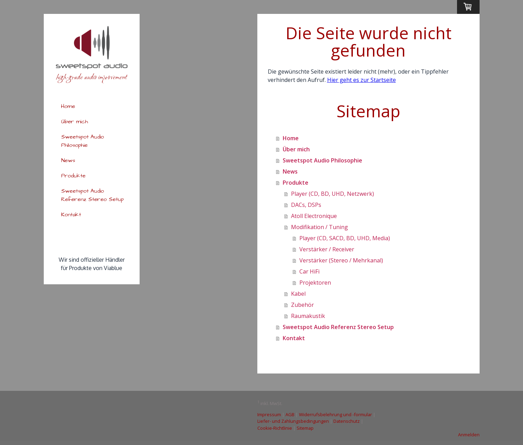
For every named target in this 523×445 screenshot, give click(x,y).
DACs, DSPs (306, 205)
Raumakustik (308, 316)
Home (68, 106)
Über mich (74, 121)
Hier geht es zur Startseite (361, 80)
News (68, 160)
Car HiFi (309, 271)
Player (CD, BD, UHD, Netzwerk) (332, 194)
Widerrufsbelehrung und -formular (335, 414)
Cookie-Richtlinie (274, 428)
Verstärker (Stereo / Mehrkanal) (341, 260)
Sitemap (305, 428)
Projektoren (315, 282)
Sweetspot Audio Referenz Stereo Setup (92, 195)
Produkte (73, 175)
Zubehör (302, 305)
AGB (289, 414)
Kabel (298, 293)
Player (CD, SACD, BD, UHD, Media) (344, 238)
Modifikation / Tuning (319, 227)
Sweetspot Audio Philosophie (82, 141)
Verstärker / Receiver (326, 249)
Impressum (269, 414)
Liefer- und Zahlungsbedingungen (293, 421)
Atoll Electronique (314, 216)
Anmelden (469, 434)
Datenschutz (346, 421)
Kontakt (71, 214)
